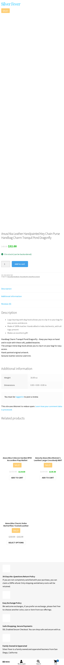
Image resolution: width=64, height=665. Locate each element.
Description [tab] (6, 288)
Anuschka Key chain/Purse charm (30, 276)
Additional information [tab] (11, 296)
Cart (56, 662)
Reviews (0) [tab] (6, 304)
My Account (21, 664)
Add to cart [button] (17, 477)
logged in (19, 396)
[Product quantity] (5, 264)
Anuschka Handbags (13, 276)
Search (38, 664)
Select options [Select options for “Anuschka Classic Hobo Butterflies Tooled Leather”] (16, 542)
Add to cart (20, 264)
